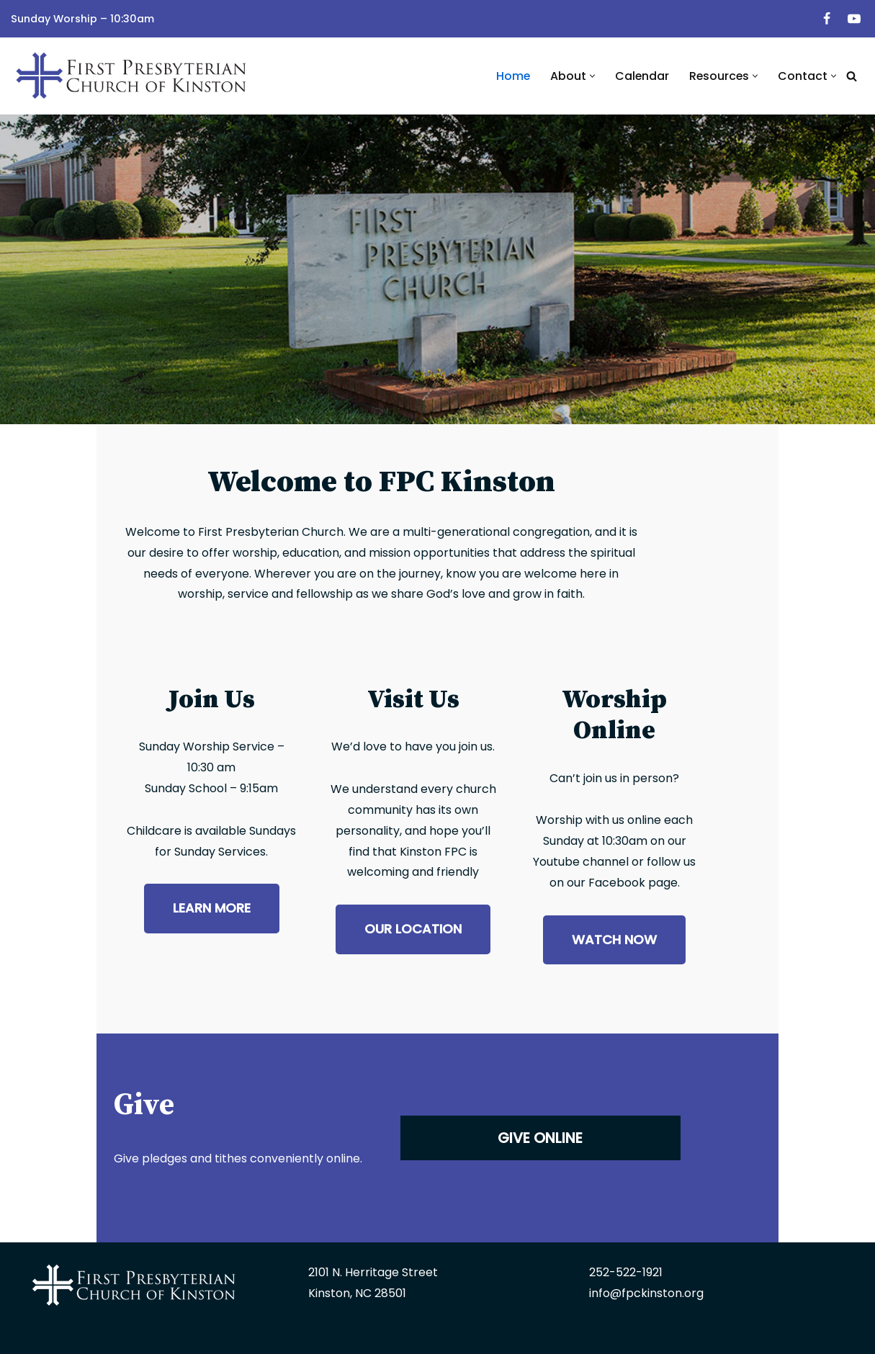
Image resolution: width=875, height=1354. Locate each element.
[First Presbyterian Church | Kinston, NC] (133, 76)
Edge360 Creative (683, 1336)
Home (510, 76)
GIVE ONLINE (648, 1078)
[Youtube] (854, 19)
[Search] (851, 76)
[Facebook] (827, 19)
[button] (590, 76)
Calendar (640, 76)
